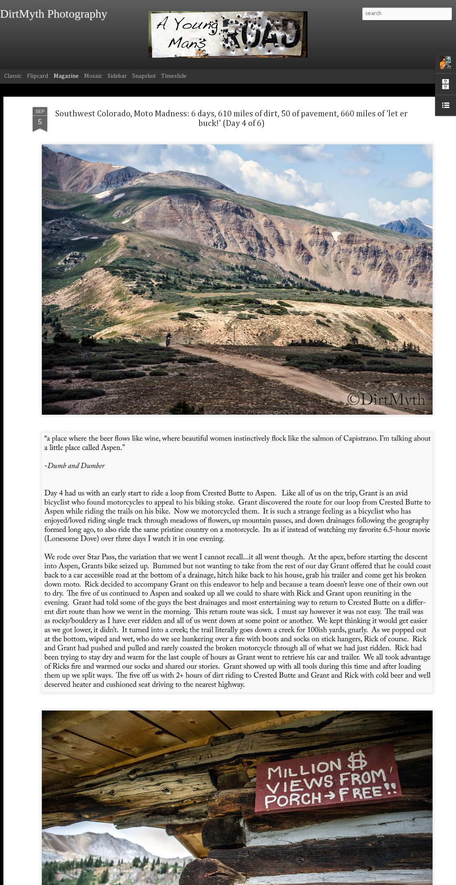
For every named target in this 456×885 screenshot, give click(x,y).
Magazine (66, 76)
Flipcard (37, 76)
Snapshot (144, 76)
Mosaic (93, 76)
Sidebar (117, 76)
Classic (12, 76)
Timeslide (174, 76)
